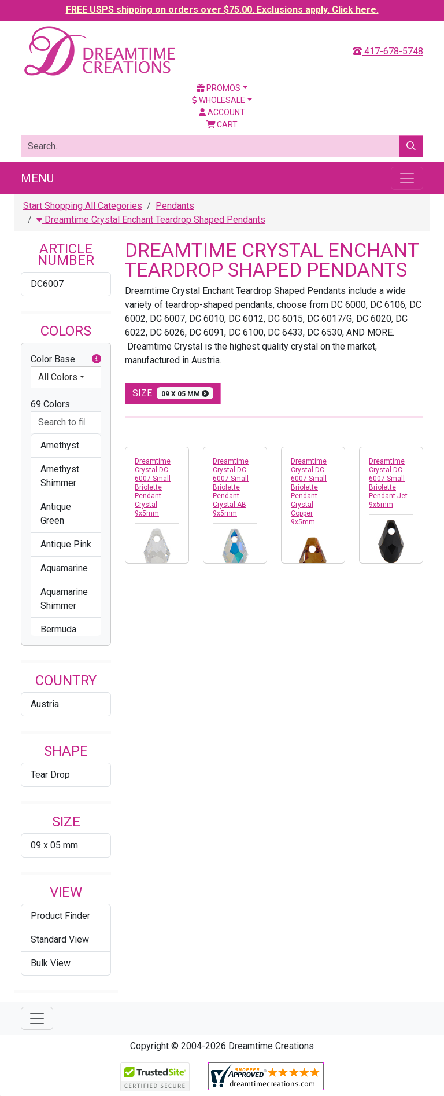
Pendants (175, 205)
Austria (45, 703)
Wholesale (218, 100)
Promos (218, 88)
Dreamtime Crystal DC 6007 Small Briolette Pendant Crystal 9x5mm (153, 487)
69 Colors (50, 404)
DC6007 (47, 283)
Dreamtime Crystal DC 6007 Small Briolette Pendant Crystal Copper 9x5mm (309, 491)
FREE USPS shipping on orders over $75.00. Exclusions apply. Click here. (222, 9)
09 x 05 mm (54, 845)
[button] (96, 359)
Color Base (66, 359)
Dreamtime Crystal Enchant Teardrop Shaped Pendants (150, 219)
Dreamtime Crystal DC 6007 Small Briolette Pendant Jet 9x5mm (388, 483)
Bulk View (51, 963)
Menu (37, 178)
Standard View (60, 939)
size (172, 393)
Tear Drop (50, 774)
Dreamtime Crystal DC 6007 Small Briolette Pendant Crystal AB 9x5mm (231, 487)
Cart (222, 124)
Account (222, 112)
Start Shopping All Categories (82, 205)
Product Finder (60, 915)
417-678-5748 (388, 51)
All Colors (57, 377)
